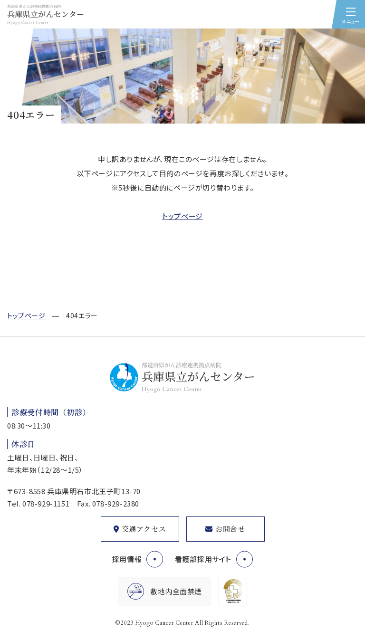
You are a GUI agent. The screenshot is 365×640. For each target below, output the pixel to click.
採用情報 (127, 559)
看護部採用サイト (203, 559)
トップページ (182, 216)
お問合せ (230, 529)
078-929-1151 (45, 503)
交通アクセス (144, 529)
